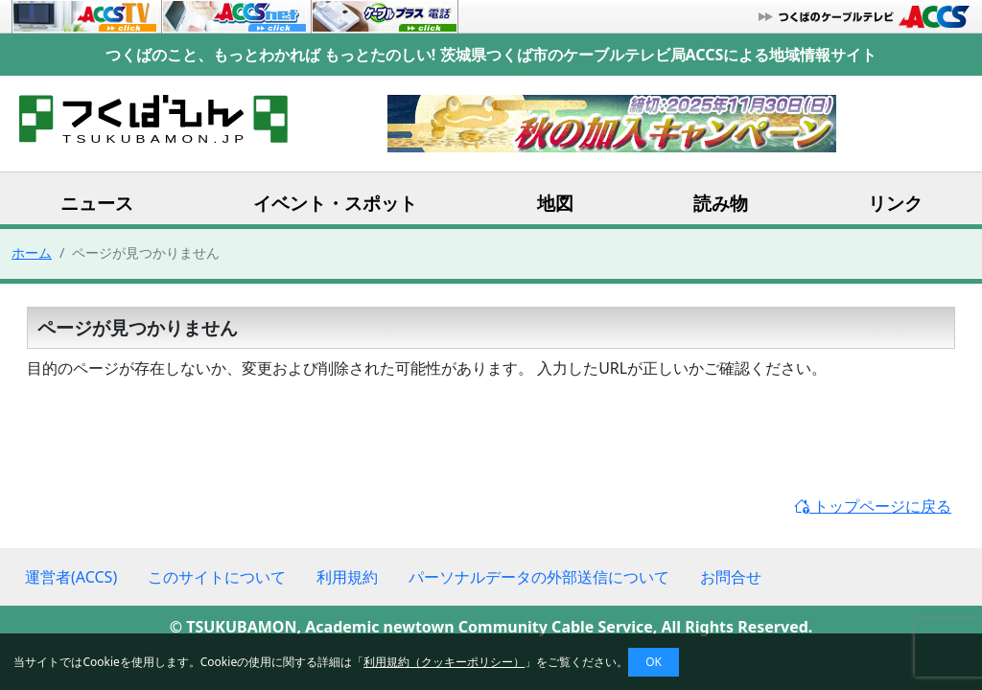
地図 (555, 203)
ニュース (96, 203)
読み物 (720, 203)
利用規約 (347, 576)
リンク (895, 203)
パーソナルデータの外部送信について (539, 576)
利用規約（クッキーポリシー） (444, 662)
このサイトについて (217, 576)
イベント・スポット (335, 203)
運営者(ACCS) (71, 576)
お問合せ (730, 576)
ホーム (32, 252)
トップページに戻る (872, 506)
